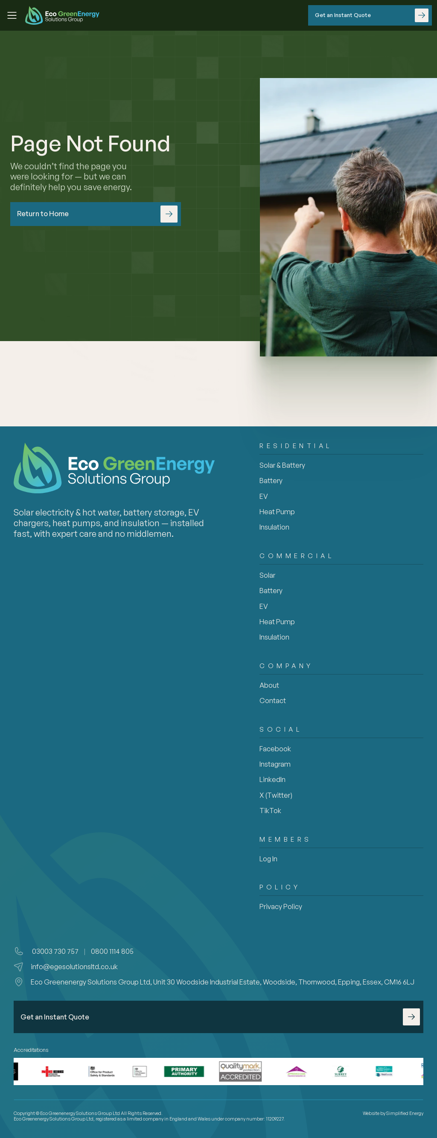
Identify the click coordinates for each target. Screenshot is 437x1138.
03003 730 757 (55, 951)
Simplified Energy (404, 1113)
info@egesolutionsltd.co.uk (74, 966)
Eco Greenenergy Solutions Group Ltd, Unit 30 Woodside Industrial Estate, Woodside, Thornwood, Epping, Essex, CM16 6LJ (222, 982)
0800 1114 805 (112, 951)
